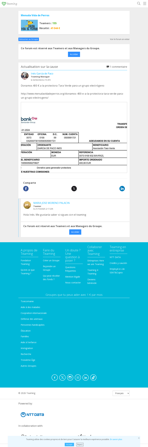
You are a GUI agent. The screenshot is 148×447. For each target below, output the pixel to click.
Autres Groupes (28, 365)
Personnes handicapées (32, 324)
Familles (25, 336)
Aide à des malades (30, 307)
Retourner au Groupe (28, 39)
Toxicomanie (27, 301)
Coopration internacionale (34, 313)
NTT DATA (115, 257)
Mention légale (72, 276)
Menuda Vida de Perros (35, 15)
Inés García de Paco (42, 73)
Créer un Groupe (51, 260)
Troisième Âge (28, 359)
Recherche (26, 354)
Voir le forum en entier (120, 39)
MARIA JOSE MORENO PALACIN (51, 203)
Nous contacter (73, 282)
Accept (69, 444)
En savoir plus (116, 439)
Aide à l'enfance (28, 342)
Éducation (26, 330)
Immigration (27, 348)
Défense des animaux (31, 318)
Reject (79, 444)
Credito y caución (118, 263)
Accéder (74, 54)
